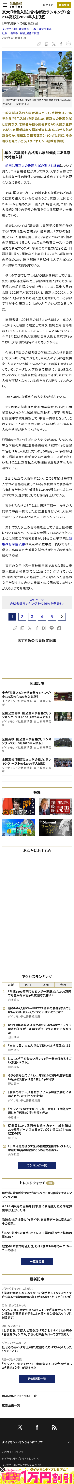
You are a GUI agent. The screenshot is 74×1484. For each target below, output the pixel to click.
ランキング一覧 (37, 1165)
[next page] (62, 617)
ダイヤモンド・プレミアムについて (20, 1458)
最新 (11, 985)
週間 (46, 985)
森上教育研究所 (42, 29)
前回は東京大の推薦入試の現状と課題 (32, 165)
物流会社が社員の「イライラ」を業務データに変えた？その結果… (37, 1221)
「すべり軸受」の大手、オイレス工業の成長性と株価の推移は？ (37, 1235)
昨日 (28, 985)
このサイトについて (12, 1452)
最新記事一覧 (37, 1378)
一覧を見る (37, 1261)
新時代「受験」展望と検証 (24, 33)
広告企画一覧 (11, 1405)
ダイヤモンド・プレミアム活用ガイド (21, 1465)
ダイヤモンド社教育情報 (16, 29)
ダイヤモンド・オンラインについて (22, 1442)
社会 (4, 33)
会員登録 (64, 5)
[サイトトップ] (14, 5)
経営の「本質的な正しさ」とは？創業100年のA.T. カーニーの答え (37, 1248)
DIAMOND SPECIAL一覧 (19, 1396)
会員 (63, 985)
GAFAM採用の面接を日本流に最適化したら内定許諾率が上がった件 (37, 1208)
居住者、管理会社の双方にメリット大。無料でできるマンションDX (37, 1195)
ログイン (48, 5)
